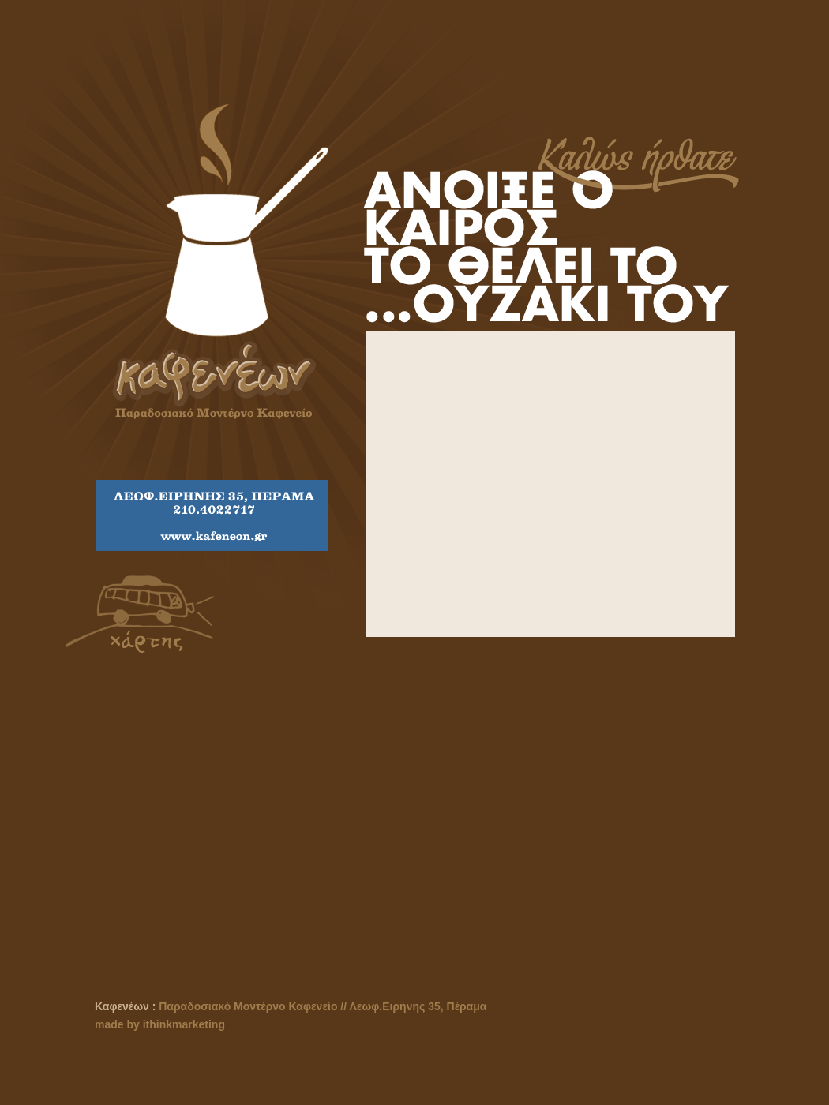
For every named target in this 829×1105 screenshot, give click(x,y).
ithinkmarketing (184, 1024)
